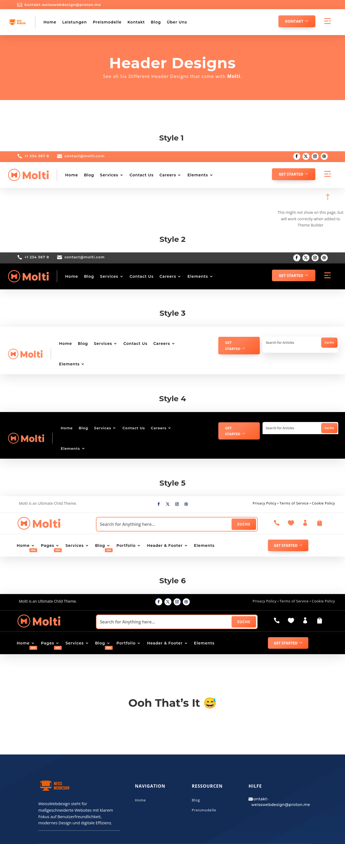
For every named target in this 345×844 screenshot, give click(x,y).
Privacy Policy (264, 503)
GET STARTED (291, 174)
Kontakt (136, 22)
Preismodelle (107, 22)
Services (109, 175)
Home (49, 22)
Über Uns (177, 22)
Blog (156, 22)
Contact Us (142, 175)
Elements (197, 175)
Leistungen (74, 22)
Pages (47, 546)
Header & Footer (164, 546)
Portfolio (126, 546)
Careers (168, 175)
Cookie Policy (323, 503)
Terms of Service (294, 503)
